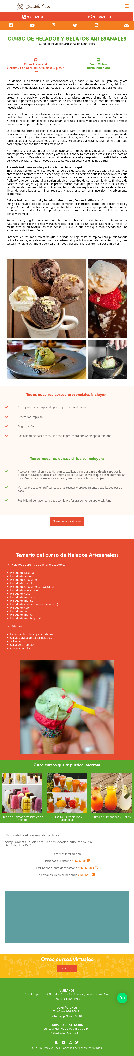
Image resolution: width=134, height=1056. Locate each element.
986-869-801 (86, 868)
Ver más (67, 968)
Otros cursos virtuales (67, 526)
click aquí (86, 875)
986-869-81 (79, 861)
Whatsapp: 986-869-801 (67, 1016)
